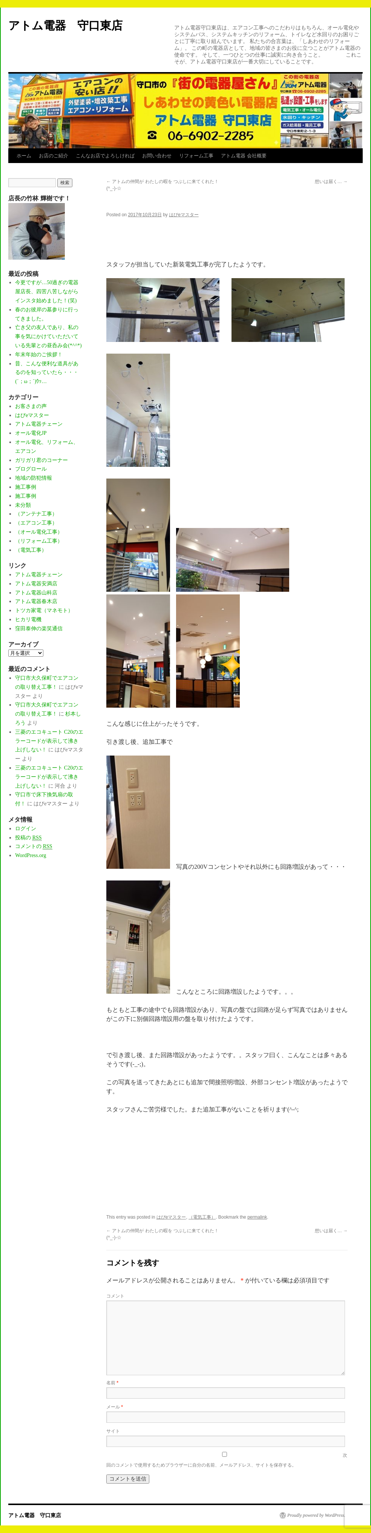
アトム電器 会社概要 (244, 156)
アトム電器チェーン (39, 424)
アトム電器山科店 (36, 593)
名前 (112, 1382)
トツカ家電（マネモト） (44, 610)
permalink (257, 1217)
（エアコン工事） (36, 523)
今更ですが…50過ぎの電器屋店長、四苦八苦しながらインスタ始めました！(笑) (46, 291)
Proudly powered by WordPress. (316, 1515)
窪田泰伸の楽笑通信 (39, 628)
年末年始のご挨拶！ (39, 354)
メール (114, 1407)
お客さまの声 (31, 406)
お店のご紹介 (53, 156)
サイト (113, 1431)
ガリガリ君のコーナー (41, 460)
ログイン (25, 828)
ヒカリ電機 (28, 619)
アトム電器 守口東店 (71, 25)
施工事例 (25, 487)
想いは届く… (331, 181)
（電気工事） (202, 1217)
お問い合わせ (157, 156)
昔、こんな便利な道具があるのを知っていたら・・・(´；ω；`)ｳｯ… (46, 373)
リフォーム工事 (196, 156)
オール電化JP (30, 433)
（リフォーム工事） (39, 541)
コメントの (33, 846)
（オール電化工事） (39, 532)
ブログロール (31, 469)
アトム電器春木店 (36, 601)
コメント (115, 1296)
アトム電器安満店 (36, 583)
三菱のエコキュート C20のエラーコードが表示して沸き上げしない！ (49, 741)
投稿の (28, 838)
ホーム (24, 156)
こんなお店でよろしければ (105, 156)
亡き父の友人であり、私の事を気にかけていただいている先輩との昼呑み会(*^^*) (48, 336)
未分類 (23, 505)
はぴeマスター (184, 214)
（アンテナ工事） (36, 514)
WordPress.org (30, 855)
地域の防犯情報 (33, 478)
